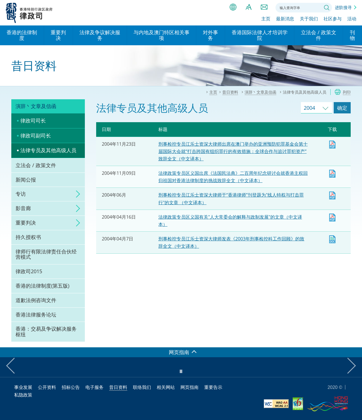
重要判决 (26, 222)
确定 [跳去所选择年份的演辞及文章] (342, 107)
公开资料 (47, 387)
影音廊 (23, 208)
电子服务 (94, 387)
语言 (233, 7)
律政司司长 (33, 120)
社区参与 (333, 19)
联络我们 (264, 7)
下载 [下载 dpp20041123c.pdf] (332, 144)
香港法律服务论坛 (36, 314)
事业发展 (23, 387)
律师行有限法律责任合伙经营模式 (46, 254)
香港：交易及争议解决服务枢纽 (46, 331)
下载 (332, 239)
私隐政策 (23, 395)
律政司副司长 (35, 135)
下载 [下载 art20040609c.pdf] (332, 195)
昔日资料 (118, 387)
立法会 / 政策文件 (36, 165)
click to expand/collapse (76, 194)
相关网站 (166, 387)
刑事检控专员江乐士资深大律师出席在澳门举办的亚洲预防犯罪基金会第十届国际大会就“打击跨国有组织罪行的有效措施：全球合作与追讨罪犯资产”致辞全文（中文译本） (233, 151)
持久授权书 (28, 237)
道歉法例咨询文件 (36, 300)
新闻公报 (26, 179)
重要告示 (213, 387)
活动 (351, 19)
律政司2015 (29, 271)
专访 (21, 193)
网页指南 (189, 387)
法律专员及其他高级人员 (48, 150)
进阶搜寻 (343, 7)
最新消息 (285, 19)
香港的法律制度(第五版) (42, 285)
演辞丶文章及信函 (36, 106)
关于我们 (309, 19)
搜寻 (326, 7)
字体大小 (248, 7)
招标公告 (71, 387)
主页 (265, 19)
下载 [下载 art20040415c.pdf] (332, 217)
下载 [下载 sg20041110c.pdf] (332, 173)
